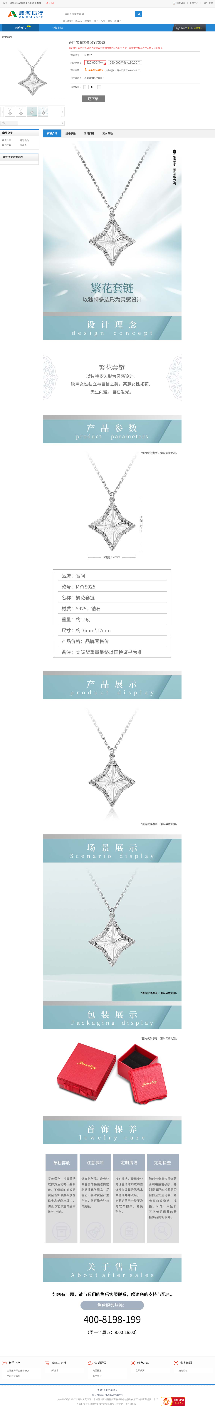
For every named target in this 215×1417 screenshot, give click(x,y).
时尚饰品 (24, 140)
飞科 (102, 20)
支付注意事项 (13, 1376)
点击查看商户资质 (93, 77)
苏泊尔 (117, 20)
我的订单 (181, 3)
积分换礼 (23, 27)
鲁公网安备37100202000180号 (107, 1395)
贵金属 (23, 145)
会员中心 (194, 3)
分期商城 (57, 27)
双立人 (78, 20)
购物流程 (183, 1370)
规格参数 (70, 133)
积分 (95, 62)
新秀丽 (88, 20)
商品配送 (97, 1370)
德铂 (110, 20)
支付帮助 (108, 133)
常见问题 (89, 133)
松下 (96, 20)
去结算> (198, 28)
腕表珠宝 (6, 140)
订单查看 (54, 1370)
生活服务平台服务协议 (18, 1370)
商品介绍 (52, 133)
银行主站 (208, 3)
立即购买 (140, 1370)
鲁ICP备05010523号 (107, 1390)
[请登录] (50, 3)
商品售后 (97, 1376)
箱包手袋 (6, 145)
